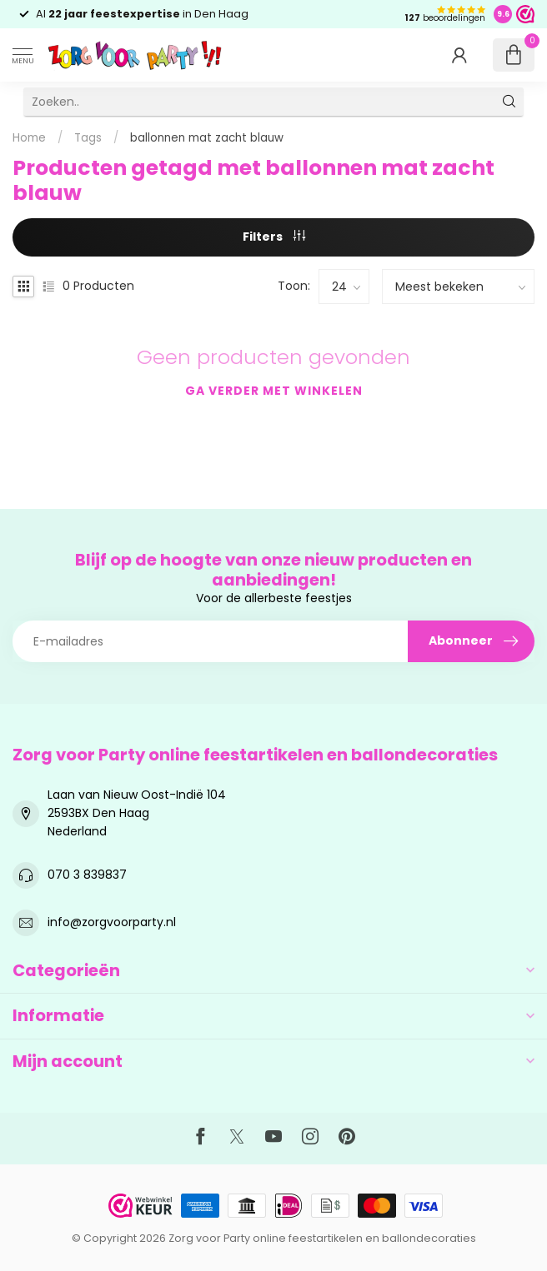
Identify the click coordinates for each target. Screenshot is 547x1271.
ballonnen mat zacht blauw (207, 138)
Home (29, 138)
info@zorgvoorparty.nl (112, 922)
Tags (88, 138)
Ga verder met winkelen (274, 390)
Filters (274, 236)
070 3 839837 (87, 874)
